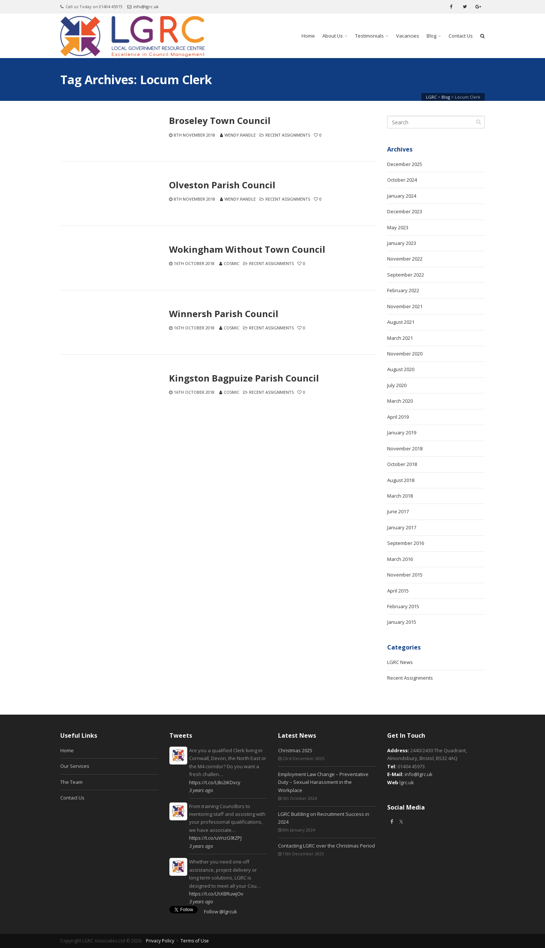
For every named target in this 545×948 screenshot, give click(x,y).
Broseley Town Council (220, 120)
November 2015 (405, 574)
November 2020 (405, 353)
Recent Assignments (287, 135)
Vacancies (407, 35)
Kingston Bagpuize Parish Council (244, 378)
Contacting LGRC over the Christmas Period (326, 845)
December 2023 (404, 211)
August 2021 (400, 322)
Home (308, 35)
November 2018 (405, 448)
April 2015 (398, 590)
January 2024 (401, 195)
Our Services (74, 766)
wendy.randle (240, 135)
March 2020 (400, 401)
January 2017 (401, 527)
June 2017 (398, 511)
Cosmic (231, 263)
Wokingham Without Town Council (247, 249)
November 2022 (405, 258)
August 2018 (400, 480)
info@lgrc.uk (143, 6)
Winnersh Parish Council (223, 314)
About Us (332, 35)
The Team (71, 782)
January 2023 (401, 243)
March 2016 (400, 559)
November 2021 (405, 306)
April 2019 (398, 417)
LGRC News (400, 662)
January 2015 (401, 622)
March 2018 (400, 495)
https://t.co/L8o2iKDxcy (214, 782)
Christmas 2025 (295, 750)
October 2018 (402, 464)
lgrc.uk (406, 782)
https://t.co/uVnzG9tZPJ (215, 837)
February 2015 (403, 606)
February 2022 (403, 290)
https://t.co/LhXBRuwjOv (216, 893)
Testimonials (369, 35)
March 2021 (400, 338)
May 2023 (397, 227)
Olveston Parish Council (222, 185)
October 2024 (402, 179)
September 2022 (405, 274)
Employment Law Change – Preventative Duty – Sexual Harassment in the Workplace (323, 782)
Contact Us (461, 35)
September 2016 (405, 543)
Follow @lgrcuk (220, 911)
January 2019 (401, 432)
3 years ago (201, 790)
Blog (431, 35)
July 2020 (397, 385)
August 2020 (400, 369)
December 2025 (404, 164)
